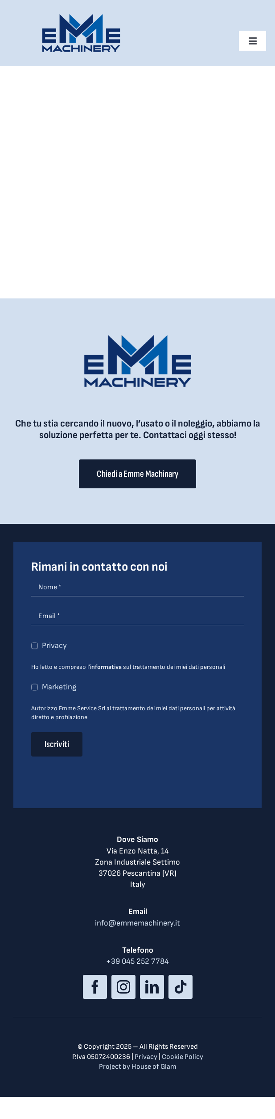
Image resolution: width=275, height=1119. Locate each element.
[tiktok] (180, 987)
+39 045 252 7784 (137, 961)
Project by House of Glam (137, 1067)
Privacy (54, 645)
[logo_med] (81, 17)
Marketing (59, 687)
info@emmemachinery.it (137, 923)
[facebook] (95, 987)
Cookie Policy (182, 1057)
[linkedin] (152, 987)
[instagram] (123, 987)
